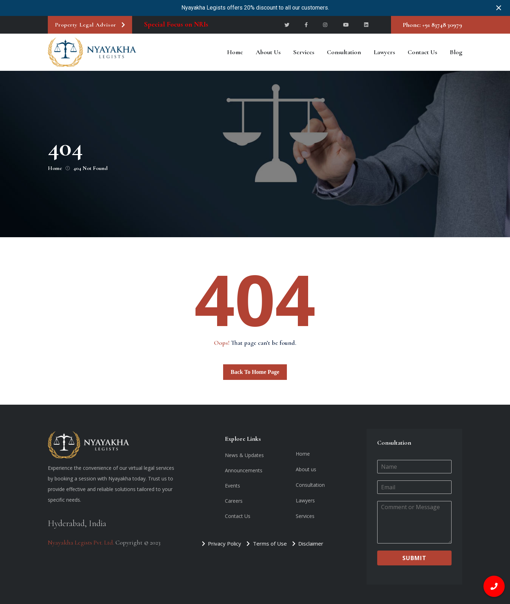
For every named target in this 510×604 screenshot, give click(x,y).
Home (235, 52)
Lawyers (384, 52)
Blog (456, 52)
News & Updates (244, 455)
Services (303, 52)
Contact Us (422, 52)
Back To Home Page (255, 372)
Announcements (243, 470)
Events (232, 485)
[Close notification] (498, 8)
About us (268, 52)
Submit (414, 558)
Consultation (344, 52)
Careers (234, 500)
